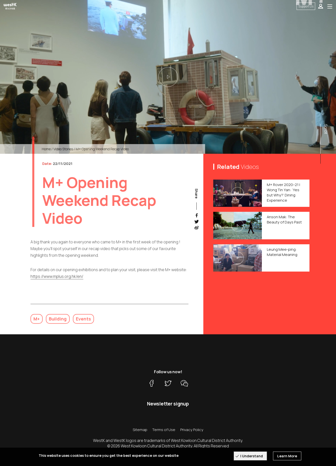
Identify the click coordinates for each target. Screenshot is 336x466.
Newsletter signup (168, 404)
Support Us (305, 6)
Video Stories (66, 149)
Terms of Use (163, 429)
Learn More (287, 456)
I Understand (251, 456)
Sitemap (140, 429)
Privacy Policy (191, 429)
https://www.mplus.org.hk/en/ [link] (57, 279)
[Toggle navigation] (330, 6)
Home (49, 149)
